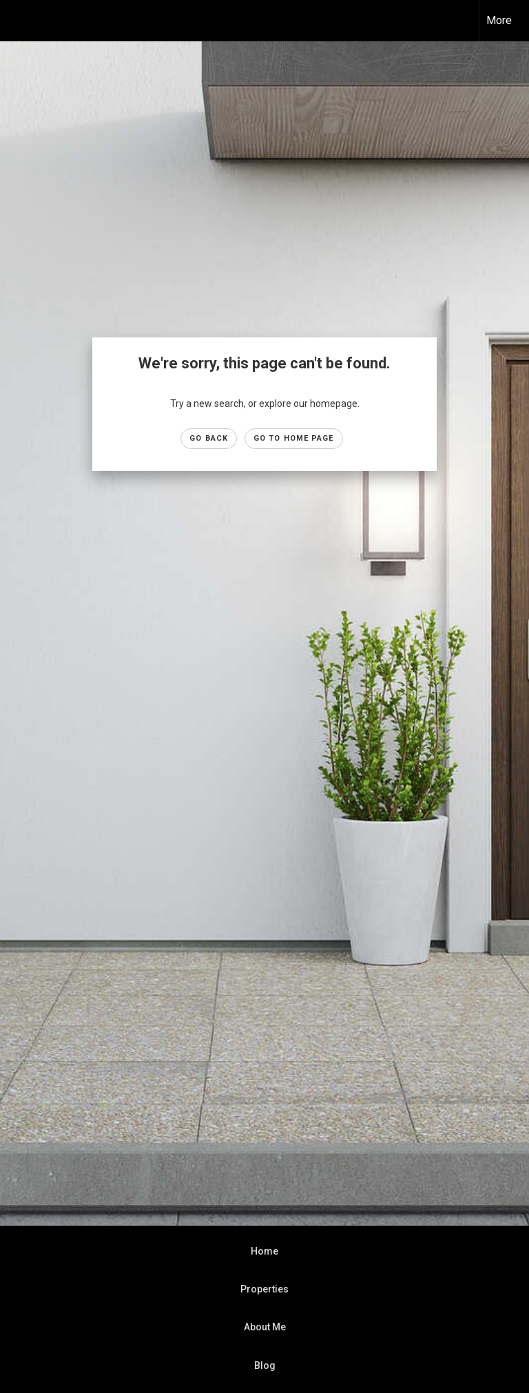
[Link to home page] (17, 20)
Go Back (208, 438)
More (499, 20)
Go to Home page (293, 438)
